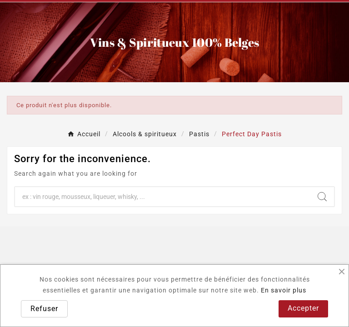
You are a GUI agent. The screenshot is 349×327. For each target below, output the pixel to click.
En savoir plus (283, 290)
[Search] (322, 197)
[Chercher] (162, 196)
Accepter (303, 308)
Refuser (44, 308)
